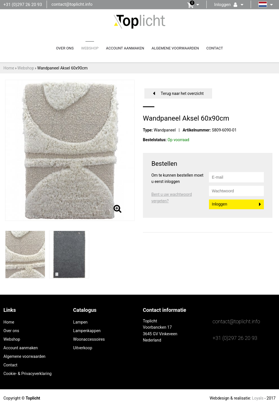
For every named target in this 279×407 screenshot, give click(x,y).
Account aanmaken (125, 48)
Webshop (90, 48)
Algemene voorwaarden (175, 48)
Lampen (80, 322)
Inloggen (219, 204)
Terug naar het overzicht (182, 93)
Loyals (258, 398)
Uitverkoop (82, 348)
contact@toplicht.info (72, 4)
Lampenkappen (87, 330)
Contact (214, 48)
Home (8, 322)
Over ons (65, 48)
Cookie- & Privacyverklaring (27, 373)
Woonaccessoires (89, 339)
